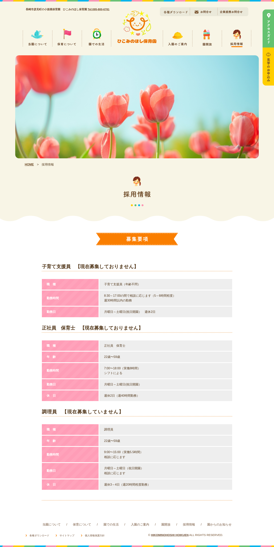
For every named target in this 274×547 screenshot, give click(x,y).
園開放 (165, 524)
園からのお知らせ (219, 524)
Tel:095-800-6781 (98, 9)
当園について (51, 524)
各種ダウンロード (39, 535)
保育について (82, 524)
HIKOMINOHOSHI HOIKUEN (170, 535)
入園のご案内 (140, 524)
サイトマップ (67, 535)
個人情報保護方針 (95, 535)
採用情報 (189, 524)
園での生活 (111, 524)
